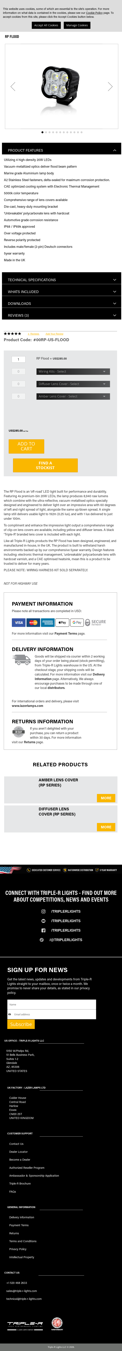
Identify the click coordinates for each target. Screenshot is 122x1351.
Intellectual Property (21, 1257)
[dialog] (61, 16)
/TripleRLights (66, 921)
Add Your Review (54, 333)
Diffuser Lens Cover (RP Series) (57, 811)
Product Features (25, 150)
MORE (106, 798)
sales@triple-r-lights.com (21, 1291)
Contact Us (16, 1144)
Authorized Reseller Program (26, 1168)
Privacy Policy (17, 1249)
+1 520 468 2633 (16, 1283)
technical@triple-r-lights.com (24, 1299)
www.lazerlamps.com (27, 706)
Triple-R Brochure (20, 1183)
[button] (13, 86)
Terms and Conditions (23, 1241)
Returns (29, 742)
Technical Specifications (32, 279)
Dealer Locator (18, 1152)
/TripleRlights (66, 911)
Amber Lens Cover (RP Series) (58, 782)
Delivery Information (21, 1217)
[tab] (61, 148)
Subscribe (21, 1024)
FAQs (12, 1191)
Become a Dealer (19, 1159)
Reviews (18, 315)
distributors (56, 688)
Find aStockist (45, 465)
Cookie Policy (94, 13)
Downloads (19, 303)
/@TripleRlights (66, 940)
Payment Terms (65, 633)
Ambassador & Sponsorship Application (34, 1175)
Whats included (23, 291)
